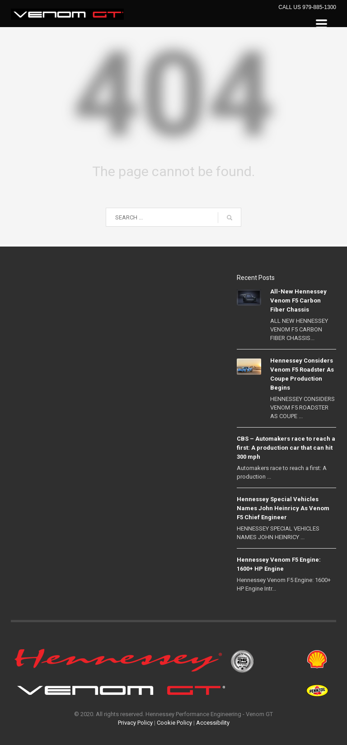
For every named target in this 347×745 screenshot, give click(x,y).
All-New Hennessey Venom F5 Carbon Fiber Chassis (298, 300)
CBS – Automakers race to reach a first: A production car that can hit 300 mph (286, 447)
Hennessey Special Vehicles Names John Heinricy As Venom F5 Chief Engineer (283, 508)
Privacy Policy (135, 722)
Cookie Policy (174, 722)
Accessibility (213, 722)
